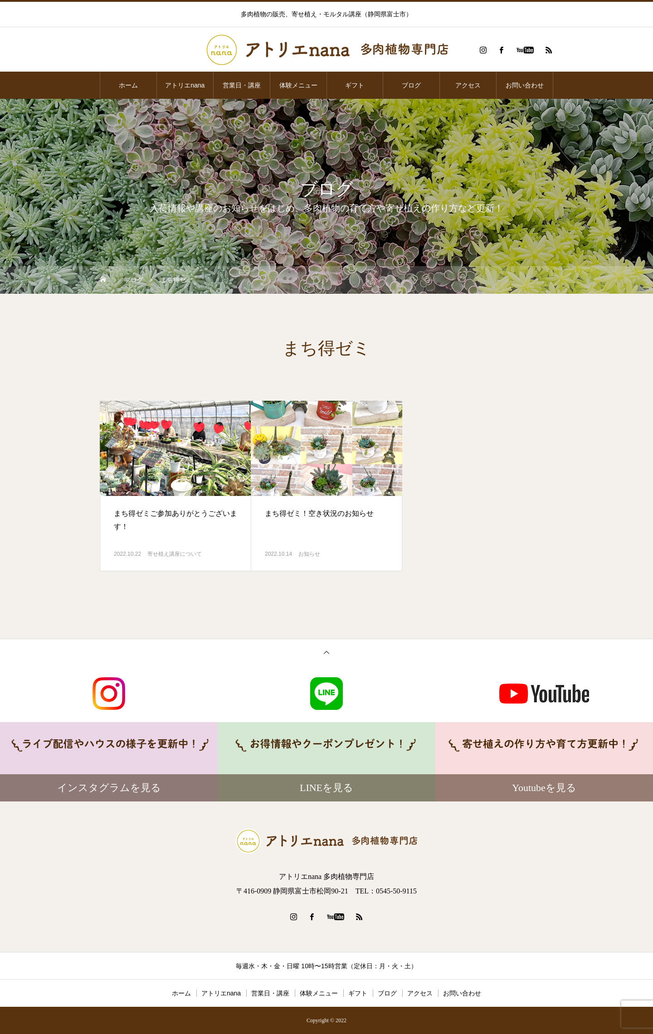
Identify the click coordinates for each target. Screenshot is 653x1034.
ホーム (128, 85)
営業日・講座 (242, 85)
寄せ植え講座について (174, 554)
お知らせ (309, 554)
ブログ (411, 85)
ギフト (354, 85)
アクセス (468, 85)
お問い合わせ (525, 85)
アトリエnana (185, 85)
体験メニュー (298, 85)
